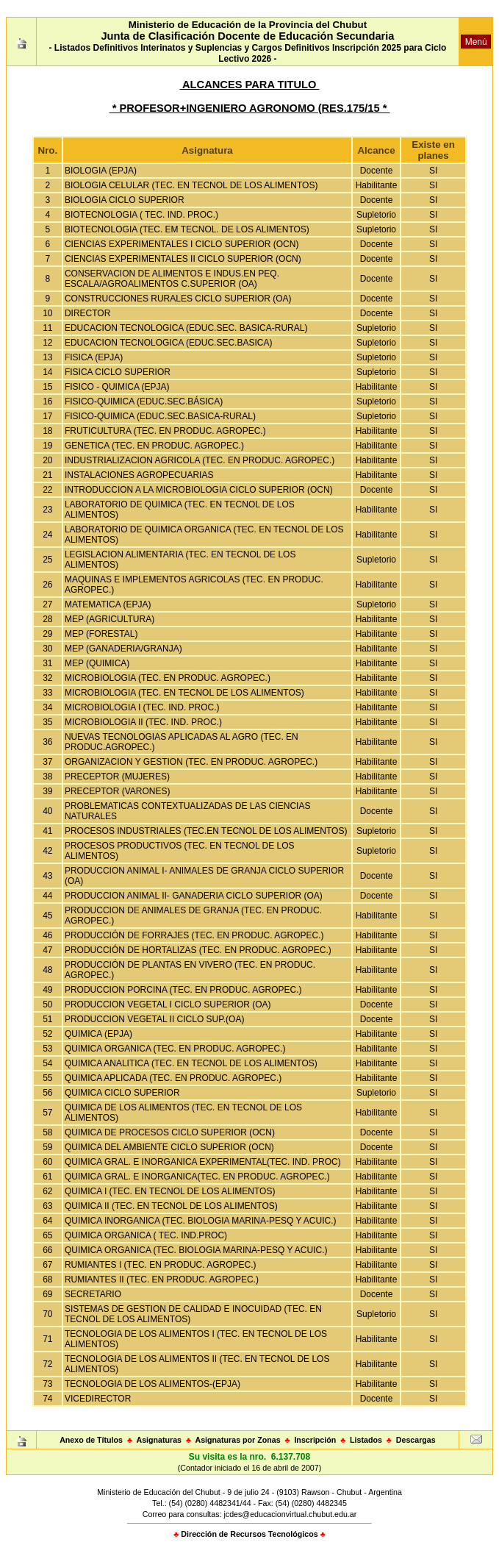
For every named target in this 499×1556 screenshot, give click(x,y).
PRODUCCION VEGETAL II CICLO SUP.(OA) (155, 1019)
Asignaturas (159, 1439)
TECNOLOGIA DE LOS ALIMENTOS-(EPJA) (152, 1384)
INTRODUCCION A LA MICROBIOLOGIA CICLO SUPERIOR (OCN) (199, 490)
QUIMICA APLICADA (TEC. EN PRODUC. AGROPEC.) (173, 1078)
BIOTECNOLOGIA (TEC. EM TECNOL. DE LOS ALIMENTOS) (187, 229)
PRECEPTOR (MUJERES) (117, 776)
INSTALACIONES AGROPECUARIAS (139, 475)
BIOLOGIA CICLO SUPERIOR (124, 200)
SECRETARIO (93, 1294)
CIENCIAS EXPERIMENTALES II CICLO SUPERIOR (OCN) (183, 259)
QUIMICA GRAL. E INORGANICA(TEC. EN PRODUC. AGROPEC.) (197, 1176)
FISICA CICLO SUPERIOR (117, 372)
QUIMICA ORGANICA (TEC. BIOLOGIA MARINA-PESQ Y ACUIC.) (196, 1250)
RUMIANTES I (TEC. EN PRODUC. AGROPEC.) (160, 1265)
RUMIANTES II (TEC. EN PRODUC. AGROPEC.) (162, 1279)
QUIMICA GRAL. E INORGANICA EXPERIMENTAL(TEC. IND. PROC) (203, 1162)
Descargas (416, 1439)
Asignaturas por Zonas (238, 1439)
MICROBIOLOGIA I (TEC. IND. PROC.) (142, 707)
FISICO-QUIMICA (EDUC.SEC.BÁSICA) (144, 401)
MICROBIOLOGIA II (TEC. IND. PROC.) (143, 722)
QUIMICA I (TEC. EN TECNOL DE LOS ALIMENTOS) (170, 1191)
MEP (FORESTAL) (101, 634)
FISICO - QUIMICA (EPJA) (117, 387)
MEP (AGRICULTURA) (109, 619)
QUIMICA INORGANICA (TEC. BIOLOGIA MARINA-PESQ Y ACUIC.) (201, 1221)
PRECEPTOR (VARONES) (117, 791)
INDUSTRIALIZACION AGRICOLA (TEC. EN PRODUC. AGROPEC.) (199, 460)
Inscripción (315, 1439)
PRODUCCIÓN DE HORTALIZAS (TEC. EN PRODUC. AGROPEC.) (198, 950)
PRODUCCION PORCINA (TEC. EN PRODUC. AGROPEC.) (183, 990)
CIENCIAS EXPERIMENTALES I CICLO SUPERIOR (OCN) (182, 244)
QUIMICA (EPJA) (98, 1034)
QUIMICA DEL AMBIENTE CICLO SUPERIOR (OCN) (169, 1147)
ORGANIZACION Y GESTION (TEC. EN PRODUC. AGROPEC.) (191, 762)
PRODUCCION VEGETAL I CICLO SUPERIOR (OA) (168, 1004)
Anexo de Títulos (91, 1439)
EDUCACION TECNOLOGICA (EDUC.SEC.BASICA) (169, 343)
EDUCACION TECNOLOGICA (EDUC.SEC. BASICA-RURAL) (186, 328)
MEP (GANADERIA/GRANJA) (123, 648)
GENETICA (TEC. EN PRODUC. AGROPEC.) (154, 445)
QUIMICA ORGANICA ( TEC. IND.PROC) (146, 1235)
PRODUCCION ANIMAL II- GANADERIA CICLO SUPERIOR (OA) (194, 896)
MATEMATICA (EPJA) (108, 604)
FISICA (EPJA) (94, 357)
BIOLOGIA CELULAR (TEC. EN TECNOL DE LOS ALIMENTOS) (191, 185)
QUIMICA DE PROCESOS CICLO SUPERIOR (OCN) (170, 1132)
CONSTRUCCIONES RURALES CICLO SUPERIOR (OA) (178, 298)
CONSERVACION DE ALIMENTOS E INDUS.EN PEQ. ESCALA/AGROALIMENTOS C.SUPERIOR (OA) (172, 278)
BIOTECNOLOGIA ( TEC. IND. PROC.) (141, 215)
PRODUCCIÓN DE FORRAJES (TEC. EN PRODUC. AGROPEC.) (194, 935)
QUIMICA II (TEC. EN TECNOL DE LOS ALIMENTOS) (171, 1206)
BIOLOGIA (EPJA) (101, 170)
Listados (366, 1439)
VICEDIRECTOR (98, 1398)
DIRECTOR (87, 313)
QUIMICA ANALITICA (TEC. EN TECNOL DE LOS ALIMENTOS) (191, 1063)
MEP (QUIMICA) (97, 663)
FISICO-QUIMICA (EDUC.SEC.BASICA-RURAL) (160, 416)
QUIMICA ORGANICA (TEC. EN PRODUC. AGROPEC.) (175, 1048)
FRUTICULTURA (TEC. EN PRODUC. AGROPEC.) (165, 431)
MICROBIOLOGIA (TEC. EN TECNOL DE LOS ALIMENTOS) (184, 693)
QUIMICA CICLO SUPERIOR (122, 1093)
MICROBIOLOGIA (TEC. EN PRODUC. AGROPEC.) (167, 678)
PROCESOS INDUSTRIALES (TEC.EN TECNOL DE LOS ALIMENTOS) (206, 831)
